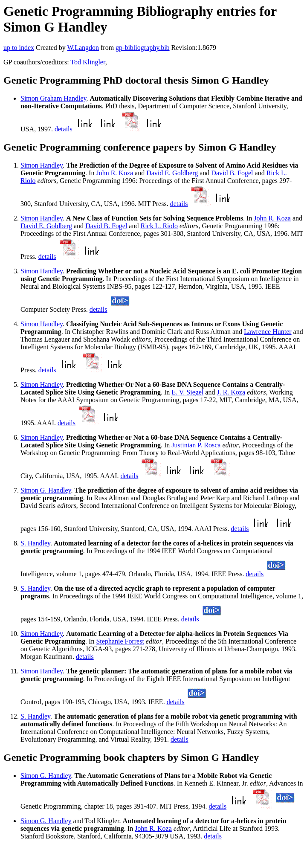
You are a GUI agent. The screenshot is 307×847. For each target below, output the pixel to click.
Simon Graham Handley (53, 98)
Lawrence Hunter (268, 331)
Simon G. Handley (45, 490)
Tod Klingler (87, 62)
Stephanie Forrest (120, 641)
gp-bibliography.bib (143, 47)
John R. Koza (114, 173)
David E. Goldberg (172, 173)
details (63, 129)
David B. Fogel (232, 173)
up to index (18, 47)
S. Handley (35, 543)
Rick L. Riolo (159, 225)
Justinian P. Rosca (195, 445)
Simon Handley (41, 165)
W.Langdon (83, 47)
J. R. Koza (231, 392)
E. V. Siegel (187, 392)
